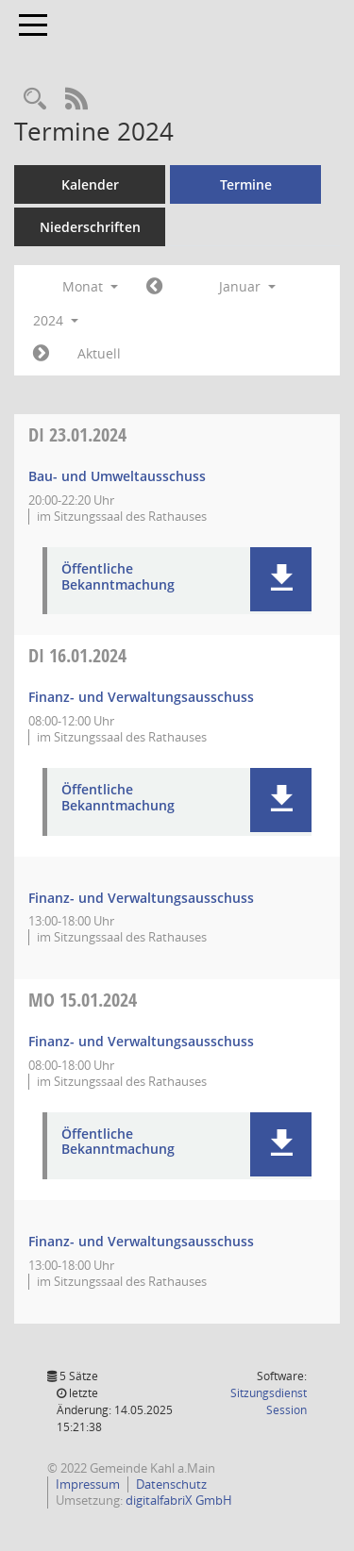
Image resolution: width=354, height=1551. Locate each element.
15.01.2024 (82, 999)
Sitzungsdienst (268, 1401)
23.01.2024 (77, 434)
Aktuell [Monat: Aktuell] (99, 353)
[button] (281, 579)
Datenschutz (171, 1484)
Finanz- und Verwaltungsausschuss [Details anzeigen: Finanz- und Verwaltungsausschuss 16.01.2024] (141, 697)
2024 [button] (55, 320)
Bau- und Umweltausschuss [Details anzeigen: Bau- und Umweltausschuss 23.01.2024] (117, 476)
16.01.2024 (77, 655)
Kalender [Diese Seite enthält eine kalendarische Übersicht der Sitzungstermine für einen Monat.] (90, 184)
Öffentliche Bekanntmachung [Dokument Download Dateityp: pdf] (118, 577)
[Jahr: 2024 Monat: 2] (41, 354)
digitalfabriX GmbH (179, 1500)
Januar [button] (247, 286)
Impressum (88, 1484)
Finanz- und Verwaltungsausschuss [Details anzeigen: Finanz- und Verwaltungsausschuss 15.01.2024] (141, 1041)
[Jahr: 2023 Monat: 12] (154, 287)
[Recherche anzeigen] (35, 99)
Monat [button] (90, 286)
